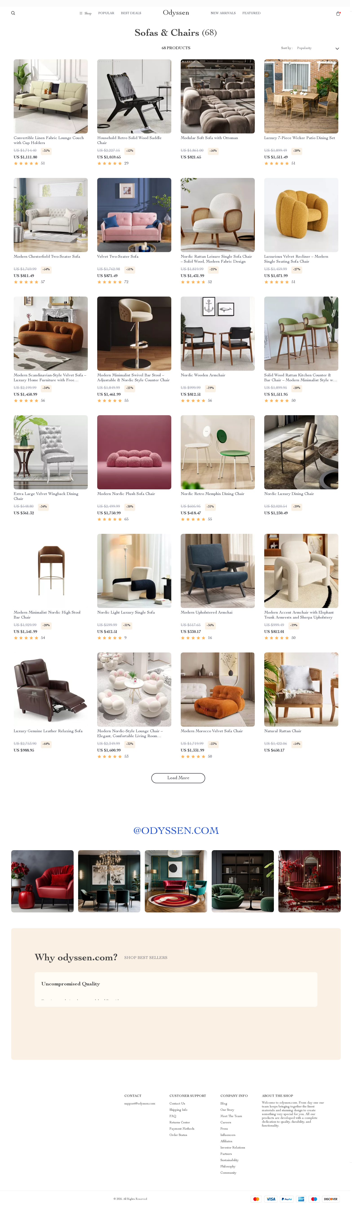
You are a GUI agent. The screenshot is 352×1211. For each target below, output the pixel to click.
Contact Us (177, 1107)
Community (228, 1176)
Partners (226, 1157)
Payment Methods (181, 1132)
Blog (223, 1107)
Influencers (227, 1138)
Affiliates (226, 1145)
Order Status (178, 1138)
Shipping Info (178, 1113)
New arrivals (223, 13)
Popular (106, 13)
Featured (251, 13)
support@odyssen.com (139, 1107)
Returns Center (179, 1126)
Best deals (131, 13)
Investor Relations (232, 1151)
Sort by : (287, 51)
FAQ (172, 1120)
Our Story (227, 1113)
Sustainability (229, 1164)
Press (224, 1132)
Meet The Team (231, 1120)
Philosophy (227, 1170)
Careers (225, 1126)
